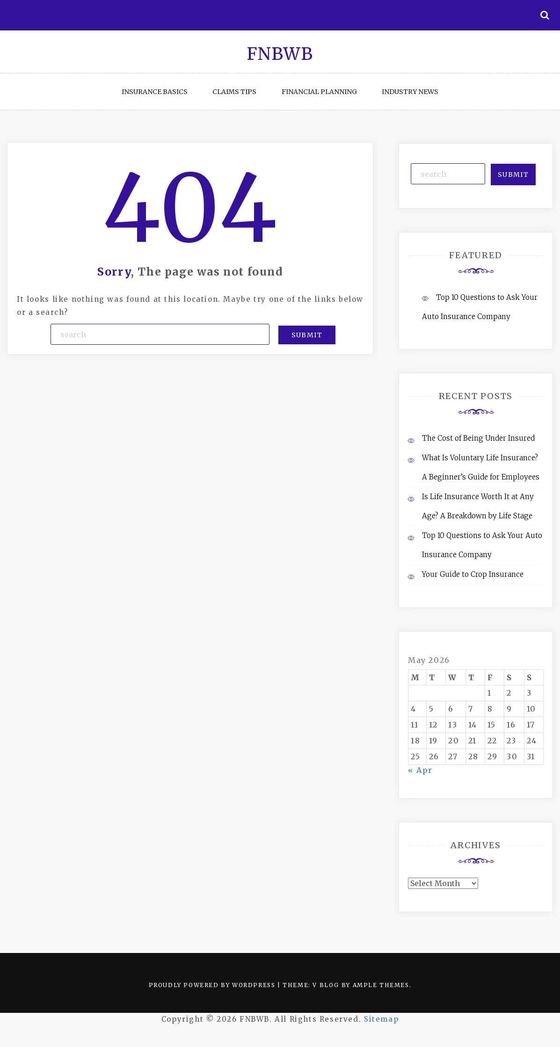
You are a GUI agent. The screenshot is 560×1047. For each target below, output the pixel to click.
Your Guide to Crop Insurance (473, 574)
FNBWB (280, 54)
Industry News (410, 91)
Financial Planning (319, 91)
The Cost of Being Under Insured (478, 438)
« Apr (420, 770)
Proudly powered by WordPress (213, 985)
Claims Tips (234, 91)
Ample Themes (381, 985)
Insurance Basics (155, 91)
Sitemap (381, 1019)
